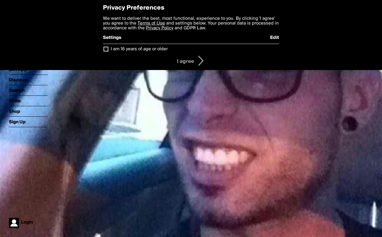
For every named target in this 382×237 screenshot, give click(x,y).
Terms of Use (151, 23)
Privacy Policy (159, 28)
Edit (274, 37)
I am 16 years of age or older (139, 49)
